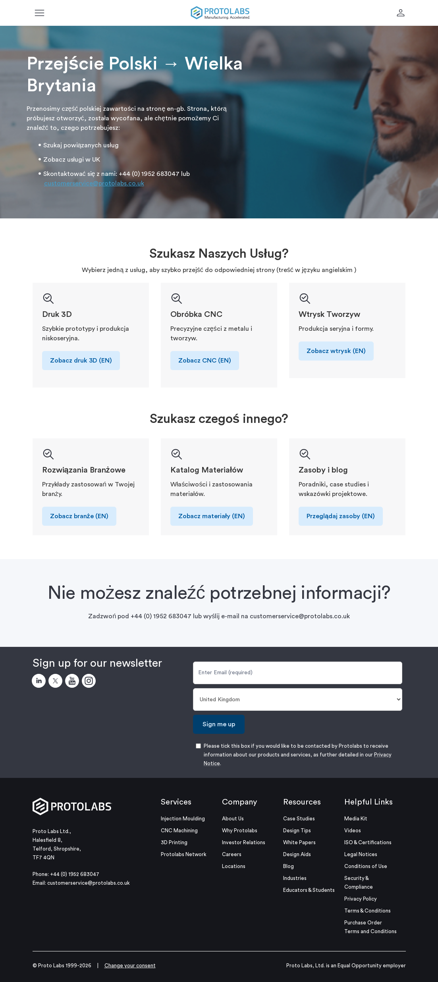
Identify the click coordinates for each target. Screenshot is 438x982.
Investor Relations (243, 842)
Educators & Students (309, 890)
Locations (233, 866)
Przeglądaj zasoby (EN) (341, 516)
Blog (288, 866)
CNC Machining (179, 830)
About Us (233, 818)
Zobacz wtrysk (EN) (336, 351)
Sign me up (219, 724)
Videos (352, 830)
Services (176, 802)
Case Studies (299, 818)
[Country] (298, 699)
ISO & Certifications (368, 842)
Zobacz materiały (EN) (211, 516)
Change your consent (130, 965)
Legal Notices (360, 854)
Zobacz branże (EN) (79, 516)
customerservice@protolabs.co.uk (94, 183)
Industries (295, 878)
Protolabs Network (183, 854)
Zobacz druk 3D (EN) (81, 360)
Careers (231, 854)
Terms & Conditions (367, 910)
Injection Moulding (183, 818)
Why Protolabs (239, 830)
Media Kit (355, 818)
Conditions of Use (365, 866)
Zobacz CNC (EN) (204, 360)
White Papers (299, 842)
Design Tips (297, 830)
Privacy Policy (360, 898)
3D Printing (174, 842)
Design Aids (297, 854)
